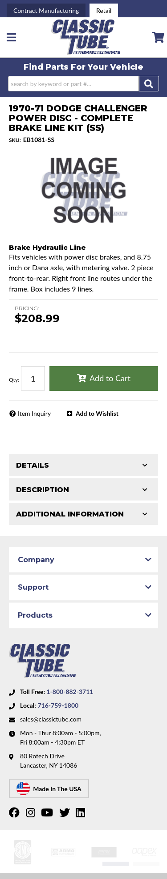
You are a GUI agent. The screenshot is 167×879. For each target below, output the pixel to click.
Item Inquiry (34, 413)
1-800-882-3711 (69, 691)
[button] (83, 83)
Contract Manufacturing (46, 10)
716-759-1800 (57, 705)
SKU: (15, 140)
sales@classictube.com (50, 719)
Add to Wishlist (97, 413)
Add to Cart (110, 378)
